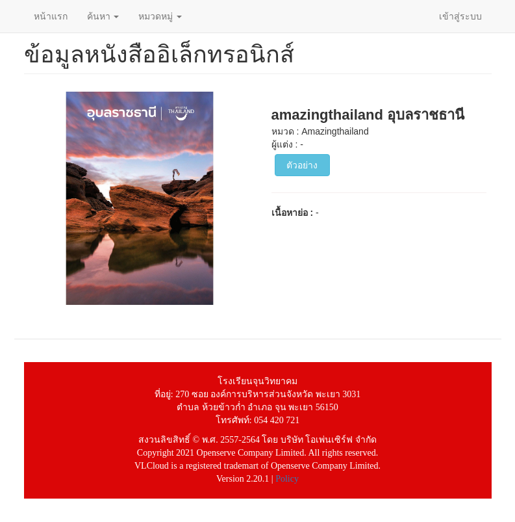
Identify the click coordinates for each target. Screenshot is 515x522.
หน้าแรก (51, 16)
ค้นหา (103, 16)
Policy (287, 479)
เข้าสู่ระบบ (460, 16)
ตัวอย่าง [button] (302, 165)
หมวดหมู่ (160, 16)
